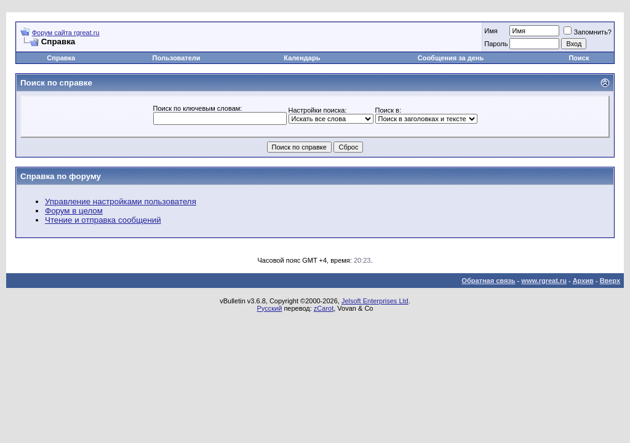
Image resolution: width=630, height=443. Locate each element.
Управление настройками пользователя (120, 201)
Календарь (302, 58)
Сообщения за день (451, 58)
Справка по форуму (60, 176)
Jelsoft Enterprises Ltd (375, 301)
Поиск (578, 58)
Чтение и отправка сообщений (103, 220)
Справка (61, 58)
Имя (490, 30)
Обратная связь (488, 280)
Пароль (496, 43)
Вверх (610, 280)
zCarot (323, 308)
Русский (269, 308)
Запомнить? (588, 32)
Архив (583, 280)
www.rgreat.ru (544, 280)
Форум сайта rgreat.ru (66, 32)
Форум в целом (74, 210)
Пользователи (177, 58)
